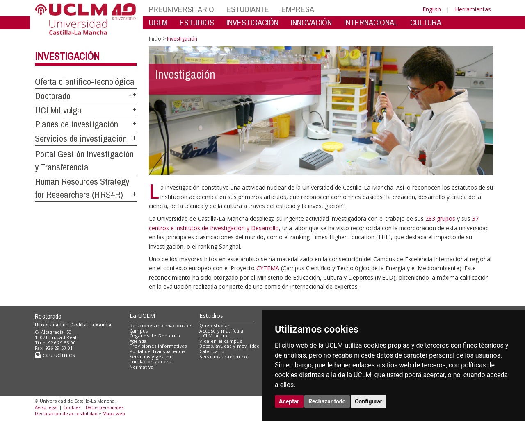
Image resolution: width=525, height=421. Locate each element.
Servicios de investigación (81, 138)
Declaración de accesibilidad (66, 413)
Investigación (67, 56)
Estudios (211, 315)
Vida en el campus (220, 341)
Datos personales (104, 407)
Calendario (211, 351)
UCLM (158, 22)
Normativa (142, 367)
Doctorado (53, 96)
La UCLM (142, 315)
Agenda (138, 341)
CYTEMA (267, 268)
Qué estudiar (214, 325)
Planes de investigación (76, 124)
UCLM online (214, 336)
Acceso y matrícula (221, 331)
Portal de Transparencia (158, 351)
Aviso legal (46, 407)
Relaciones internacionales (161, 325)
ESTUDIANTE (247, 9)
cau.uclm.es (55, 355)
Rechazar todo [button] (327, 401)
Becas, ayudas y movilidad (229, 346)
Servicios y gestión (151, 356)
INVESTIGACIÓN (252, 22)
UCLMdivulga (58, 110)
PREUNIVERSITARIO (181, 9)
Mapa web (114, 413)
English (431, 9)
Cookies (71, 407)
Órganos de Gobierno (155, 336)
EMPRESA (297, 9)
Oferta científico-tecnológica (85, 81)
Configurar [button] (368, 401)
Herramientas (473, 9)
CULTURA (425, 22)
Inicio (155, 38)
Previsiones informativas (158, 346)
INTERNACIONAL (371, 22)
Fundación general (151, 361)
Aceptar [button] (289, 401)
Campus (139, 331)
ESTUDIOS (197, 22)
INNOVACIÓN (311, 22)
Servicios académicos (224, 356)
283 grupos (440, 218)
